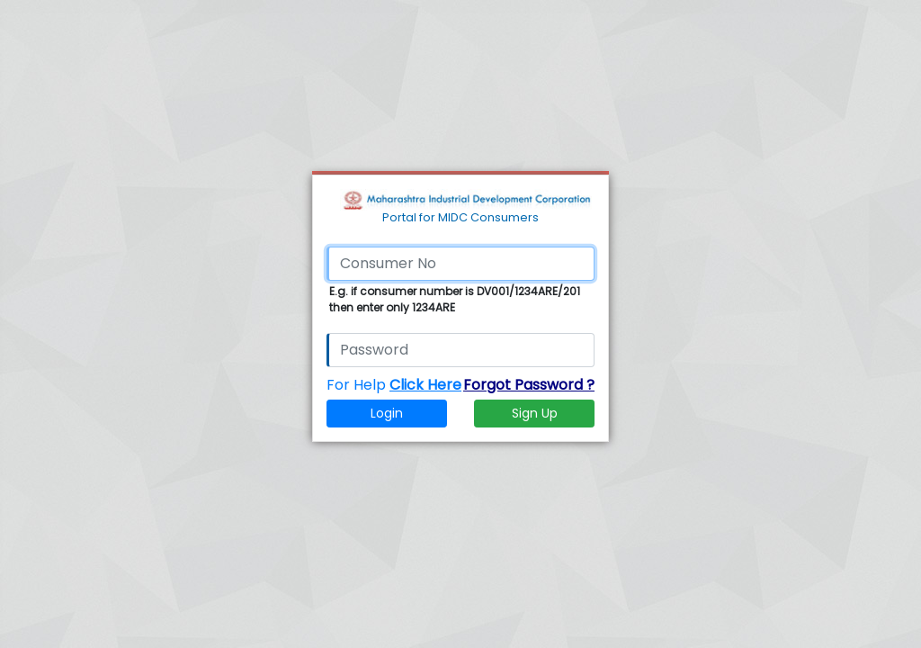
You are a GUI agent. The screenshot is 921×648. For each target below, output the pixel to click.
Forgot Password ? (529, 384)
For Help (393, 384)
